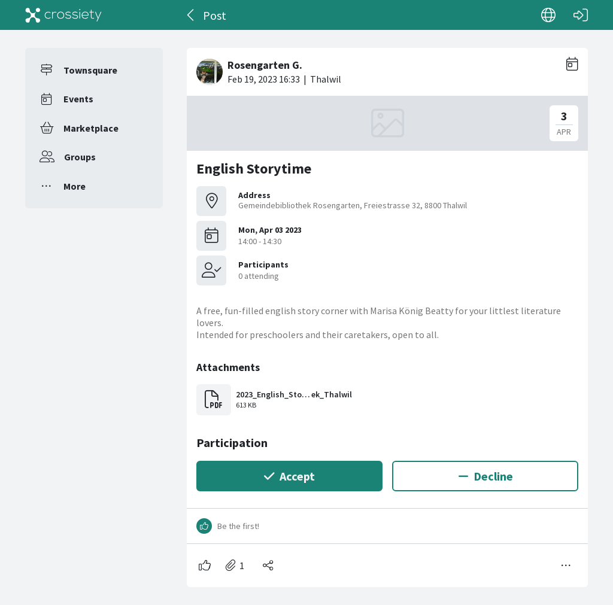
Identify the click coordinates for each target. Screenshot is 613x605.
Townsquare (90, 70)
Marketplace (91, 128)
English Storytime (253, 168)
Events (78, 99)
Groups (80, 157)
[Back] (191, 15)
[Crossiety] (63, 15)
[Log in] (580, 15)
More (74, 186)
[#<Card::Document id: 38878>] (387, 312)
